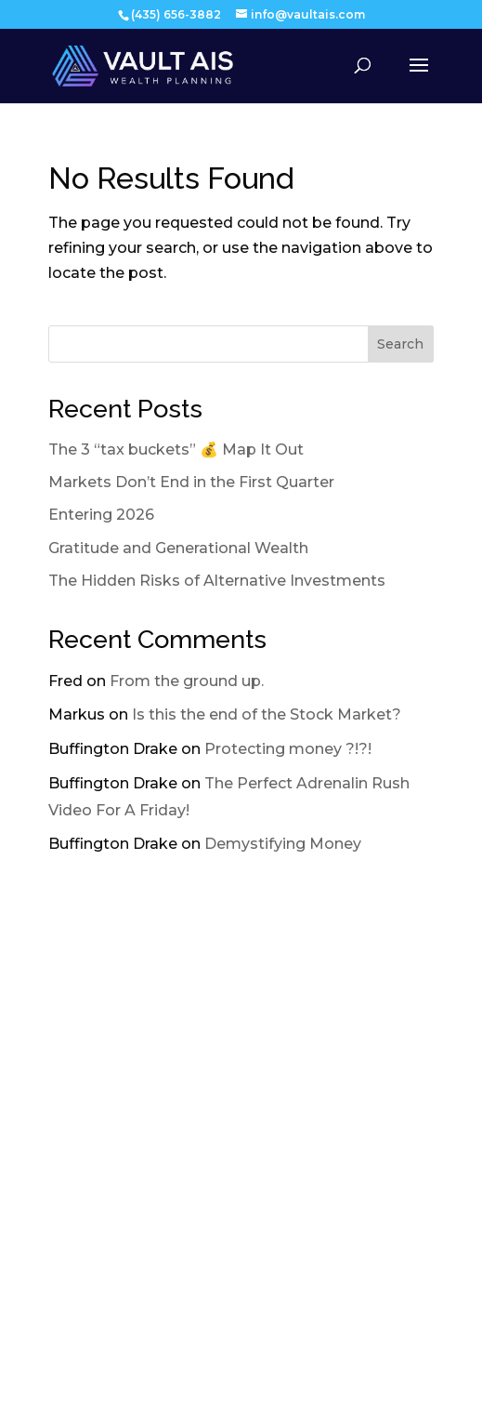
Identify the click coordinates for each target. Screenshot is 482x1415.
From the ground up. (187, 681)
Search (400, 344)
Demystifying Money (282, 844)
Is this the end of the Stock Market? (266, 714)
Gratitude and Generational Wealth (178, 548)
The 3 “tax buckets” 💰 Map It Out (176, 449)
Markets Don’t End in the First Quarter (191, 482)
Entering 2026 (101, 514)
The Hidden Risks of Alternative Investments (216, 580)
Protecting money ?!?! (287, 749)
